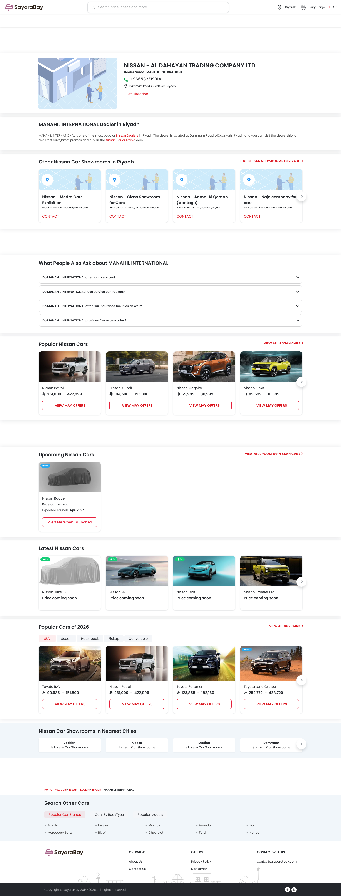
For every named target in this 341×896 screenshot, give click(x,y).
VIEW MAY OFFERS (70, 405)
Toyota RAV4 (52, 686)
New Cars (61, 789)
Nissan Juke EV (54, 592)
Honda (254, 832)
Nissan (73, 789)
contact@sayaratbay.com (277, 861)
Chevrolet (156, 832)
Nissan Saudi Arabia (120, 140)
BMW (102, 832)
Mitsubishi (156, 825)
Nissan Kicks (254, 388)
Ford (202, 832)
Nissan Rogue (53, 498)
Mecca (137, 743)
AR (335, 7)
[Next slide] (301, 196)
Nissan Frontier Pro (259, 592)
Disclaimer (199, 869)
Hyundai (205, 825)
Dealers (85, 789)
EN (328, 7)
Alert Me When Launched (70, 522)
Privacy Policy (201, 861)
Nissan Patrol (53, 388)
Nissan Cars (290, 343)
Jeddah (69, 743)
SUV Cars (292, 626)
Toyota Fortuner (189, 686)
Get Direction (137, 94)
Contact (50, 216)
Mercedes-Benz (60, 832)
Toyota (53, 825)
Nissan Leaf (186, 592)
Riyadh (96, 789)
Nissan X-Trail (120, 388)
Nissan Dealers (127, 135)
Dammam (271, 743)
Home (48, 789)
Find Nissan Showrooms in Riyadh (270, 161)
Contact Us (137, 869)
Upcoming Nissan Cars (279, 453)
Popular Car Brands (65, 814)
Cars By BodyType (109, 814)
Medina (204, 743)
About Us (135, 861)
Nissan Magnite (189, 388)
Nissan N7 (117, 592)
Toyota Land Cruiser (260, 686)
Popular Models (150, 814)
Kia (251, 825)
